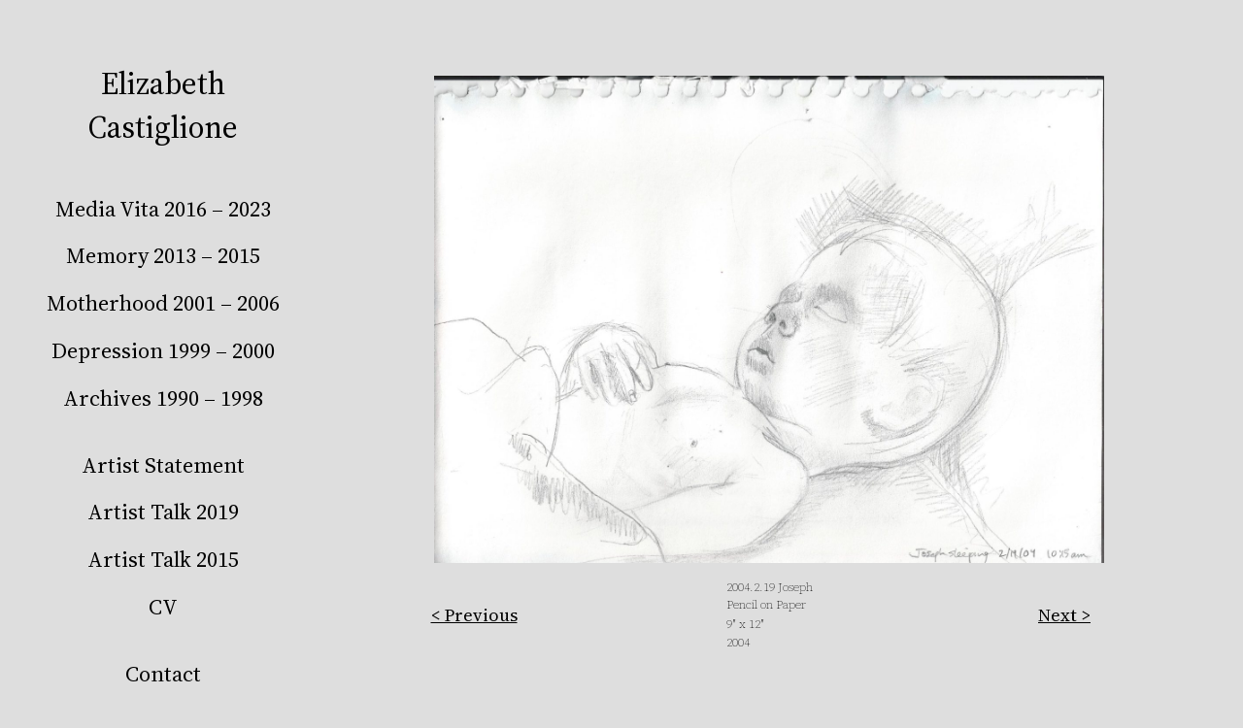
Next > (1064, 615)
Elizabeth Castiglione (163, 105)
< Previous (474, 615)
